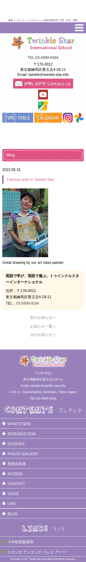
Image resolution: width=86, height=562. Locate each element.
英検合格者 (17, 464)
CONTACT (16, 484)
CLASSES (16, 444)
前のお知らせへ (43, 318)
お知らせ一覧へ (43, 326)
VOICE (13, 494)
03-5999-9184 (27, 303)
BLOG (13, 514)
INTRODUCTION (22, 434)
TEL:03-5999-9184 (43, 58)
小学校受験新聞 (20, 542)
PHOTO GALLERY (23, 454)
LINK (12, 504)
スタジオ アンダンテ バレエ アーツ (37, 552)
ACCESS (15, 474)
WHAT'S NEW (19, 424)
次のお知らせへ (43, 335)
